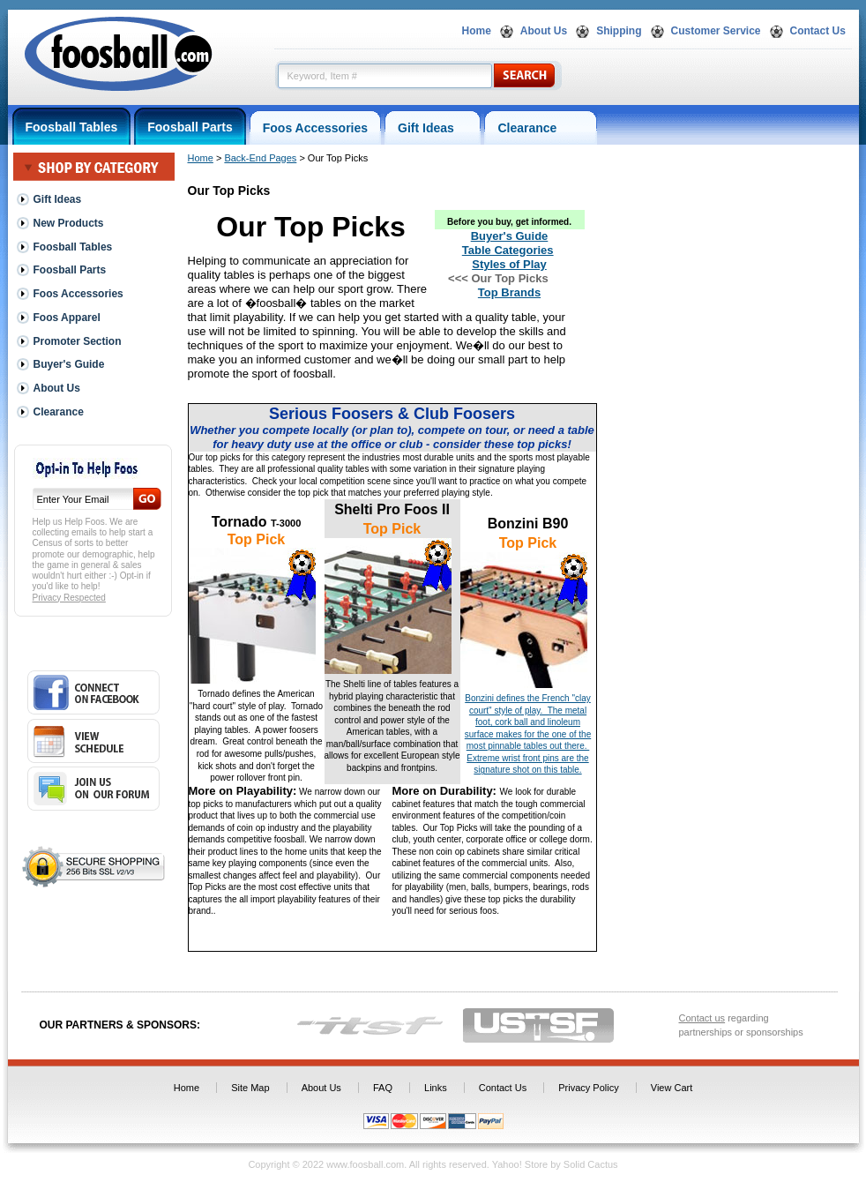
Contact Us (818, 31)
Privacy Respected (69, 597)
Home (476, 31)
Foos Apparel (67, 317)
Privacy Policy (588, 1087)
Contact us (702, 1018)
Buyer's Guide (69, 364)
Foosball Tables (72, 127)
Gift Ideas (432, 128)
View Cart (671, 1087)
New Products (69, 223)
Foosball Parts (189, 127)
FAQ (382, 1087)
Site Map (250, 1087)
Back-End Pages (260, 158)
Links (435, 1087)
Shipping (618, 31)
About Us (543, 31)
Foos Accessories (315, 128)
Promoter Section (78, 341)
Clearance (540, 128)
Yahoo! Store (520, 1164)
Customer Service (716, 31)
